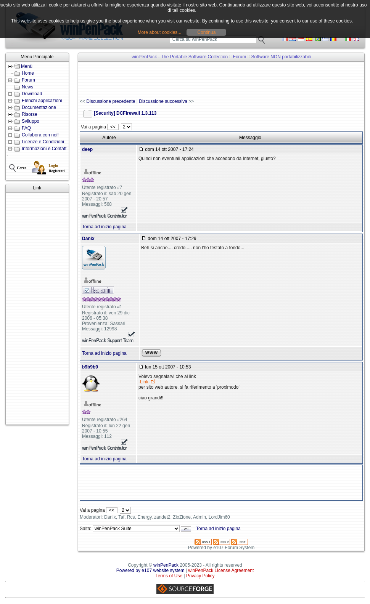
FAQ (26, 128)
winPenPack (166, 565)
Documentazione (39, 107)
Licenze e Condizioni (43, 141)
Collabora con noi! (40, 135)
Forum (28, 80)
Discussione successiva (163, 101)
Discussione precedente (110, 101)
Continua (206, 32)
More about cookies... (160, 32)
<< (113, 127)
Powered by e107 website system (150, 570)
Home (28, 73)
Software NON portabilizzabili (281, 56)
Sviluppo (30, 121)
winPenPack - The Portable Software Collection (180, 56)
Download (32, 93)
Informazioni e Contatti (45, 148)
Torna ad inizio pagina (104, 226)
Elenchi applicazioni (42, 100)
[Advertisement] (37, 308)
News (27, 87)
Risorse (29, 114)
